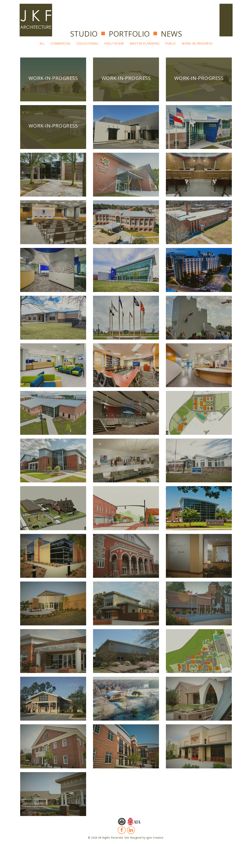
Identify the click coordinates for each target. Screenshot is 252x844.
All (42, 43)
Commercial (61, 43)
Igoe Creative (154, 837)
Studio (84, 33)
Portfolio (129, 33)
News (171, 33)
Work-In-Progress (197, 43)
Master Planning (145, 43)
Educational (88, 43)
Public (170, 43)
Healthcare (114, 43)
